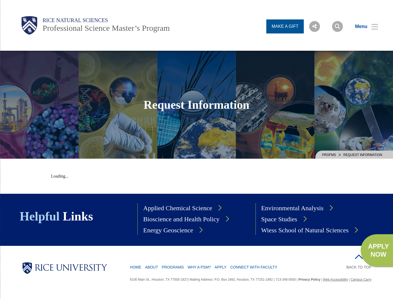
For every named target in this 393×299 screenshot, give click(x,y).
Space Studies (279, 219)
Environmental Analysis (292, 208)
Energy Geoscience (168, 230)
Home (135, 267)
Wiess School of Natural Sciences (305, 230)
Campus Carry (361, 279)
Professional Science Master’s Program (106, 27)
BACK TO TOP (358, 267)
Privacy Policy (309, 279)
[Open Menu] (363, 26)
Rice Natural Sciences (75, 20)
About (151, 267)
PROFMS (329, 155)
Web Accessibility (335, 279)
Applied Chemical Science (177, 208)
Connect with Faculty (253, 267)
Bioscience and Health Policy (181, 219)
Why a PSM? (199, 267)
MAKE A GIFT (285, 26)
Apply (220, 267)
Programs (173, 267)
